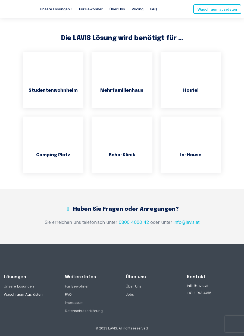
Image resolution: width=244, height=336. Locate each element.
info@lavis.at (197, 285)
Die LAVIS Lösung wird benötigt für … (122, 38)
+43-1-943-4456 (199, 292)
